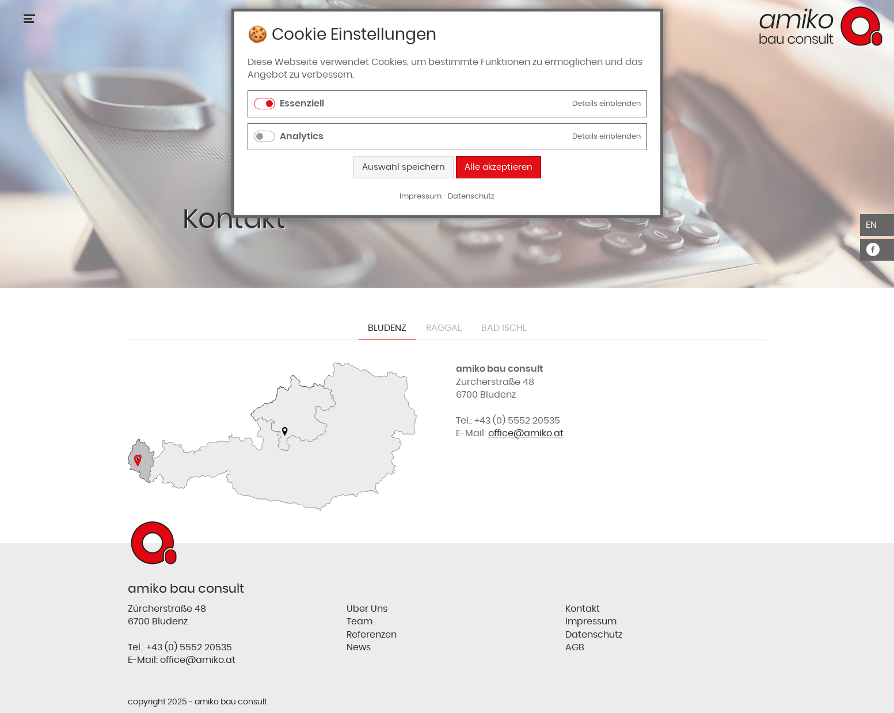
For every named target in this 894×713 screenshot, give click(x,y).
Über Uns (367, 608)
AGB (574, 647)
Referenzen (372, 634)
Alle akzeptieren (498, 167)
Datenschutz (593, 634)
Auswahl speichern (403, 167)
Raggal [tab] (444, 328)
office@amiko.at (526, 433)
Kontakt (582, 608)
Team (359, 621)
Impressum (591, 621)
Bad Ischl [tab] (504, 328)
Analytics (302, 136)
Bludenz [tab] (387, 328)
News (359, 647)
